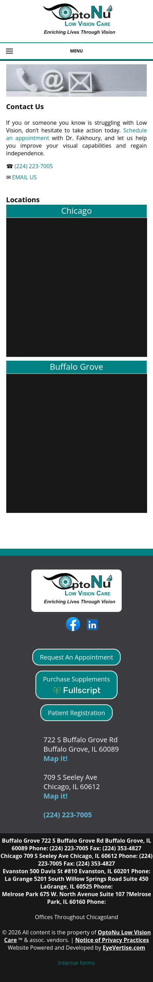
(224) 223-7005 (33, 166)
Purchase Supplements (76, 685)
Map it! (55, 758)
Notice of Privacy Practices (112, 940)
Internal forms (76, 963)
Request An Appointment (76, 657)
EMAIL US (24, 177)
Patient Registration (76, 713)
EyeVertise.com (124, 947)
